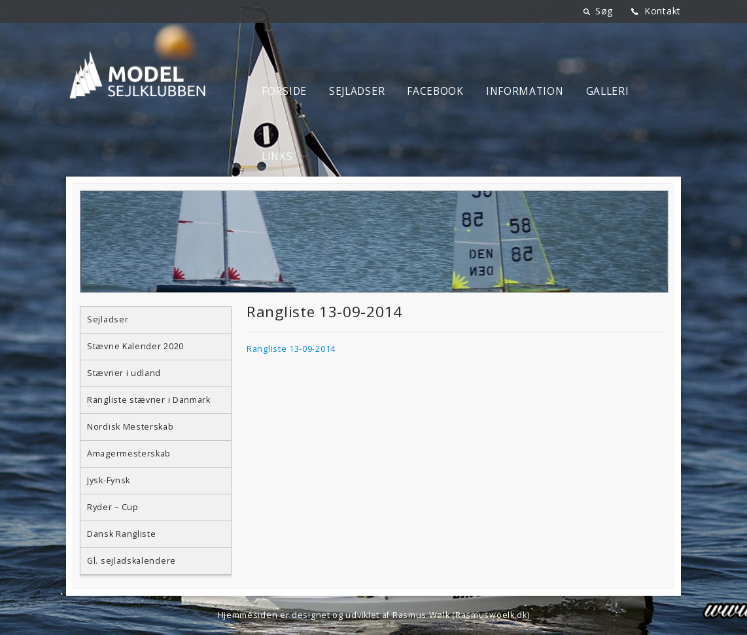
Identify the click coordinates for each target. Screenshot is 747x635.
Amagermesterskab (129, 453)
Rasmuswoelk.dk (491, 615)
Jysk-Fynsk (108, 480)
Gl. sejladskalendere (131, 560)
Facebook (435, 91)
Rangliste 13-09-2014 (291, 348)
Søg (604, 11)
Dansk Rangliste (121, 534)
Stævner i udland (124, 373)
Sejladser (357, 91)
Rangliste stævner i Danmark (149, 399)
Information (525, 91)
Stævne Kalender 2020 (135, 346)
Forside (284, 91)
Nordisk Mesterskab (130, 426)
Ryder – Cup (113, 507)
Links (277, 156)
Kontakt (662, 11)
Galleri (607, 91)
